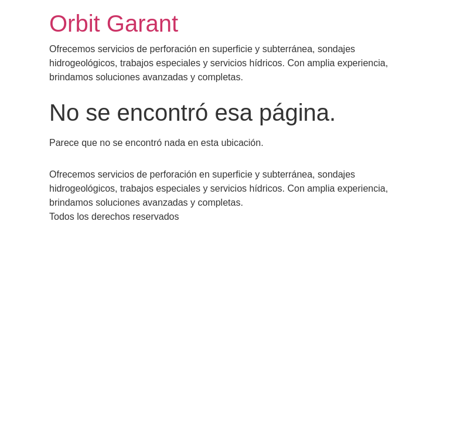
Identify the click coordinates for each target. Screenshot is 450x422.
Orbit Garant (113, 23)
